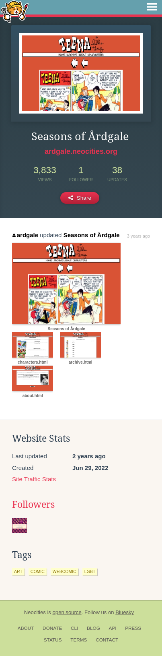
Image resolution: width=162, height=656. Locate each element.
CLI (74, 628)
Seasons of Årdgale (92, 235)
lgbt (89, 571)
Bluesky (124, 612)
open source (67, 612)
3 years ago (138, 236)
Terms (78, 640)
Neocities (35, 612)
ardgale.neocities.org (81, 151)
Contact (107, 640)
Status (53, 640)
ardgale (25, 235)
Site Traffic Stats (34, 479)
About (26, 628)
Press (133, 628)
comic (38, 571)
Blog (93, 628)
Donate (52, 628)
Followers (33, 504)
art (18, 571)
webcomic (64, 571)
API (113, 628)
